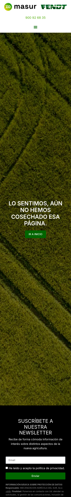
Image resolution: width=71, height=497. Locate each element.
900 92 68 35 (35, 17)
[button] (35, 27)
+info (8, 491)
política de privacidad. (50, 468)
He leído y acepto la (37, 468)
